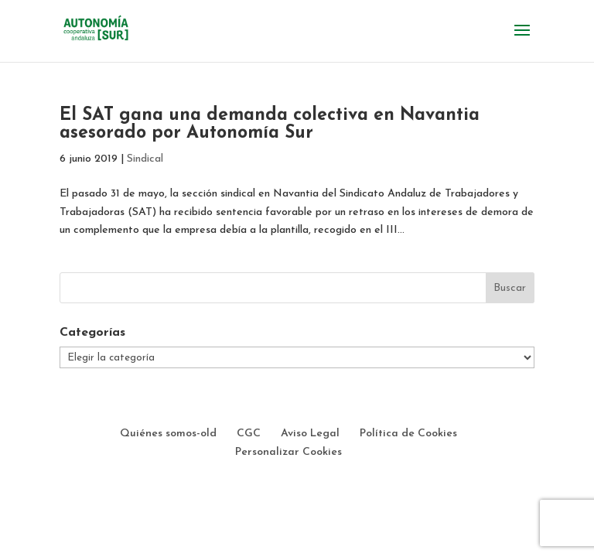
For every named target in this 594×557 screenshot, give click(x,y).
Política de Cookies (408, 433)
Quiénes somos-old (168, 433)
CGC (249, 433)
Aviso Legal (310, 433)
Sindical (145, 159)
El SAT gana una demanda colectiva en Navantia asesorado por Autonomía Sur (270, 124)
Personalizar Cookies (288, 452)
